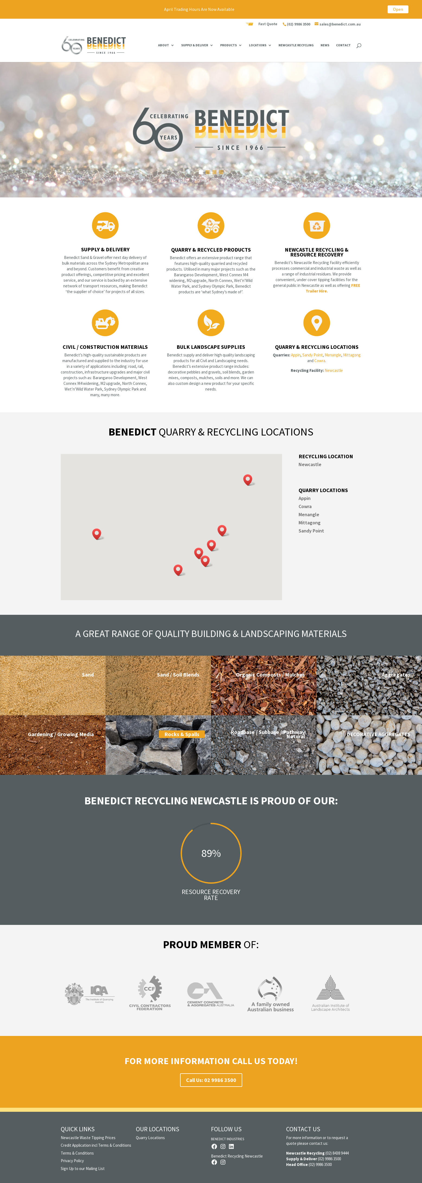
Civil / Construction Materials (105, 346)
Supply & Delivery (105, 249)
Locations (257, 45)
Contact (343, 45)
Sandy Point (312, 355)
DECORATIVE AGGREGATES (378, 734)
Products (228, 45)
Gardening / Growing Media (61, 734)
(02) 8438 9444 (337, 1153)
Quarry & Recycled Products (211, 249)
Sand (88, 674)
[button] (249, 480)
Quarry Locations (150, 1137)
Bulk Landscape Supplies (211, 346)
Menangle (333, 355)
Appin (295, 355)
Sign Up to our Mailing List (83, 1168)
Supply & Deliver (194, 45)
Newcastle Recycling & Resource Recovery (317, 252)
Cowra (319, 360)
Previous (55, 997)
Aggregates (396, 674)
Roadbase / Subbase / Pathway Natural (268, 734)
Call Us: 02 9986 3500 (211, 1080)
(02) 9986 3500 (298, 24)
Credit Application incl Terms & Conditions (96, 1145)
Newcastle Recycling (296, 45)
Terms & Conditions (77, 1153)
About (163, 45)
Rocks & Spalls (181, 734)
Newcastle (334, 370)
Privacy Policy (72, 1160)
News (325, 45)
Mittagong (352, 355)
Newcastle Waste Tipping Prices (88, 1137)
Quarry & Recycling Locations (317, 346)
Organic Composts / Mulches (270, 674)
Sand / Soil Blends (178, 674)
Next (367, 997)
